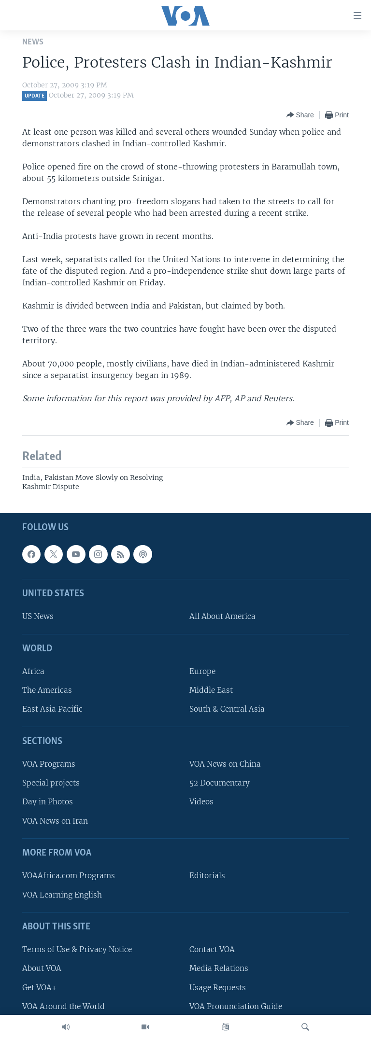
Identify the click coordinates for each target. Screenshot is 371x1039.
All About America (222, 616)
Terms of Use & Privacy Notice (77, 949)
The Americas (47, 690)
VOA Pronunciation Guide (235, 1006)
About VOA (41, 968)
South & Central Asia (227, 709)
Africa (33, 671)
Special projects (51, 782)
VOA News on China (225, 764)
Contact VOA (212, 949)
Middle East (211, 690)
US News (38, 616)
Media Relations (218, 968)
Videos (201, 801)
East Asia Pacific (52, 709)
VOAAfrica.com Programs (68, 875)
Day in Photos (47, 801)
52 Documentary (219, 782)
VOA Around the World (63, 1006)
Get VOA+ (39, 987)
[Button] (300, 115)
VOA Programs (48, 764)
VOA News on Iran (55, 820)
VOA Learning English (62, 894)
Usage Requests (217, 987)
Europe (202, 671)
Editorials (207, 875)
